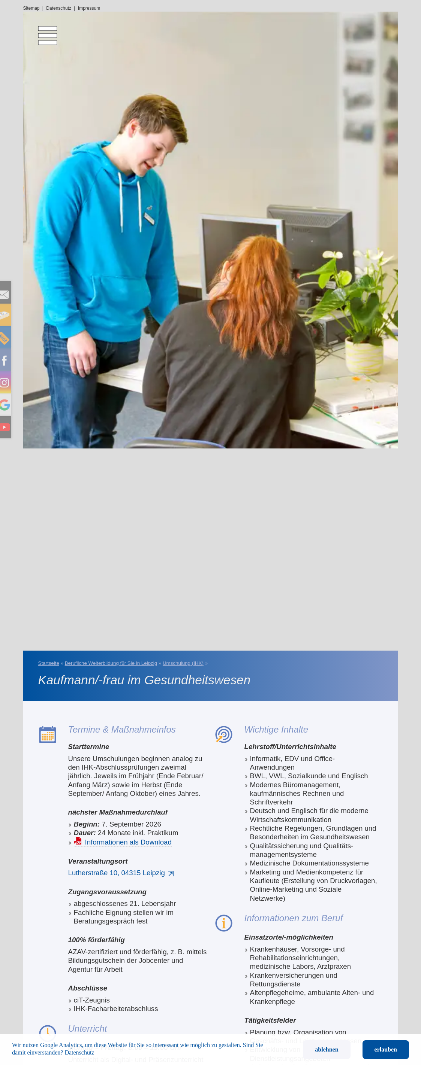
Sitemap (31, 8)
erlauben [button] (386, 1049)
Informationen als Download (128, 842)
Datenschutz (58, 8)
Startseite (48, 663)
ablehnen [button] (326, 1049)
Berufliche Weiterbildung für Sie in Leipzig (111, 663)
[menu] (42, 32)
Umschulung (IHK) (183, 663)
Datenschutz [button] (79, 1052)
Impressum (89, 8)
